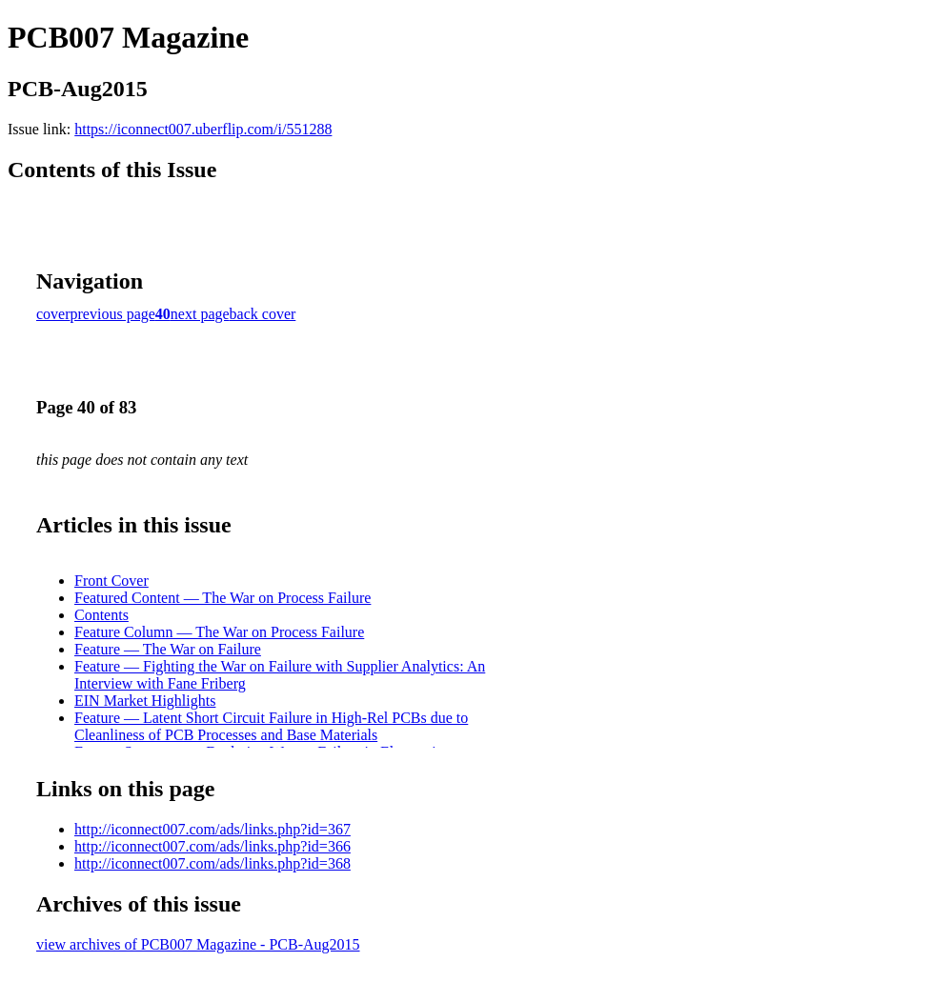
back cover (263, 314)
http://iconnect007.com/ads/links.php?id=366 (212, 846)
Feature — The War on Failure (167, 649)
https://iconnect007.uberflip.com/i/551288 (203, 129)
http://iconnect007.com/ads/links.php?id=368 (212, 863)
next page (200, 314)
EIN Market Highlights (144, 700)
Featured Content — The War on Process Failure (222, 598)
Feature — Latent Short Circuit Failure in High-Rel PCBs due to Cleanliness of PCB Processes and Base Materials (271, 726)
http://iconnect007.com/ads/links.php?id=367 (212, 829)
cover (53, 314)
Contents (101, 615)
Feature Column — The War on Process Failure (219, 632)
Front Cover (111, 580)
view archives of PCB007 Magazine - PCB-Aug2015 (198, 944)
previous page (113, 314)
